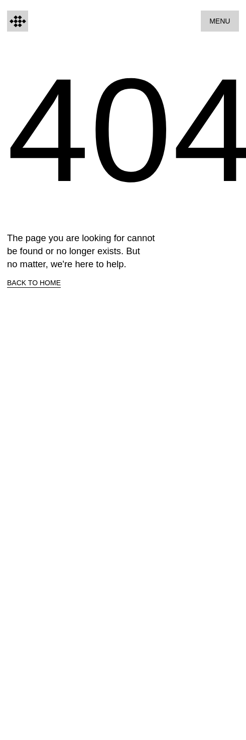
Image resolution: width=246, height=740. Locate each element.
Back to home (34, 283)
